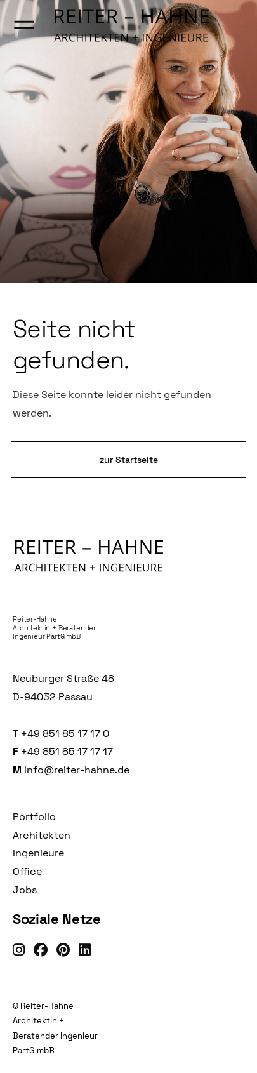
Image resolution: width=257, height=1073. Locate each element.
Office (27, 871)
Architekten (41, 835)
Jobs (25, 889)
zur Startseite (129, 459)
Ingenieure (38, 853)
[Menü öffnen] (24, 25)
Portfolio (34, 816)
